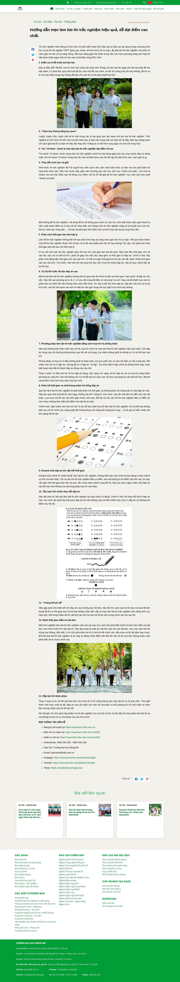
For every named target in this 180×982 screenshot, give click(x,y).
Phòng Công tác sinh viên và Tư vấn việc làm (35, 903)
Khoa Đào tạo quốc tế (25, 880)
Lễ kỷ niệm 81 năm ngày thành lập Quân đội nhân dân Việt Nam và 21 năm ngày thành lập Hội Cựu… (30, 813)
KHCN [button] (129, 8)
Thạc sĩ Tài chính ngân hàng (114, 865)
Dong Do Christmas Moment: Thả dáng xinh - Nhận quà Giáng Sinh (132, 812)
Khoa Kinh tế (20, 859)
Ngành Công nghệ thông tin (71, 862)
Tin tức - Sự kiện (43, 21)
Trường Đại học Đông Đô (67, 970)
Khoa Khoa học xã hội (25, 868)
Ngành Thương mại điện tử (71, 871)
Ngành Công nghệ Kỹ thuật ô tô (73, 865)
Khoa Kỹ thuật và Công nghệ (28, 862)
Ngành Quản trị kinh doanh (71, 859)
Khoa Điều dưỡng (23, 874)
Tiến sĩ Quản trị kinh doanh (114, 874)
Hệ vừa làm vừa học (111, 891)
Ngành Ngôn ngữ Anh (69, 883)
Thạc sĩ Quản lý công (111, 868)
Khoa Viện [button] (109, 8)
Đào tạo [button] (98, 8)
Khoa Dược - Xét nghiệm (26, 883)
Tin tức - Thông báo (65, 21)
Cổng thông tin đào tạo (106, 2)
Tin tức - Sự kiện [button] (73, 8)
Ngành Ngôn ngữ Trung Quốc (72, 886)
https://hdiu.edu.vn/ (31, 970)
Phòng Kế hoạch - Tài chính (27, 909)
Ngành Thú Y (64, 904)
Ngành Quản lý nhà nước (70, 898)
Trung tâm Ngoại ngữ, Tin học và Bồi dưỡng (34, 912)
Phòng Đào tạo (22, 897)
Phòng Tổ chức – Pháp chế (27, 927)
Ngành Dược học (67, 892)
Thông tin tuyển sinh (82, 2)
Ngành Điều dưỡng (67, 880)
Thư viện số (126, 2)
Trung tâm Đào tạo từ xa (26, 930)
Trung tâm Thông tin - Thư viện (28, 915)
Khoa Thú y (19, 877)
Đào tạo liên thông (110, 885)
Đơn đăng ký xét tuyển (112, 906)
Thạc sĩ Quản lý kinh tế (112, 862)
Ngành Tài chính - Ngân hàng (72, 901)
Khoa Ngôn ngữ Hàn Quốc (27, 886)
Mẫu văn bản (108, 903)
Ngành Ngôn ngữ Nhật (69, 889)
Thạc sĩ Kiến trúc (109, 871)
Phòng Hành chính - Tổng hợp (28, 906)
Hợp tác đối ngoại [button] (142, 8)
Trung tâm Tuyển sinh (24, 918)
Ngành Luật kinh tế (67, 874)
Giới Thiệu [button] (59, 8)
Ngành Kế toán (66, 868)
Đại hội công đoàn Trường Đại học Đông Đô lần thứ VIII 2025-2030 (82, 812)
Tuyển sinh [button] (87, 8)
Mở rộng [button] (158, 8)
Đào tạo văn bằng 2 (111, 888)
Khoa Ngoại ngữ (22, 865)
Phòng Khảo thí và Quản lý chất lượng (32, 900)
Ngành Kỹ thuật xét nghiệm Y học (74, 877)
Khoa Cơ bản (21, 871)
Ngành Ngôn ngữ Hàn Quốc (71, 895)
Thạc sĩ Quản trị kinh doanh (114, 859)
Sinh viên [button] (120, 8)
